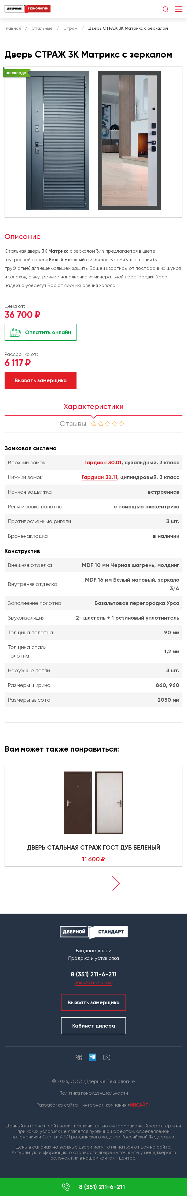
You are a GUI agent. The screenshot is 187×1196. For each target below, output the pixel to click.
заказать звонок (93, 982)
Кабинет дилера (93, 1026)
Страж (70, 28)
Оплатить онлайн (48, 332)
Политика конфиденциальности (93, 1093)
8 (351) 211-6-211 (93, 1187)
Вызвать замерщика (41, 380)
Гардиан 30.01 (103, 462)
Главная (13, 28)
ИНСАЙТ (139, 1105)
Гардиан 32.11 (99, 477)
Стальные (42, 28)
